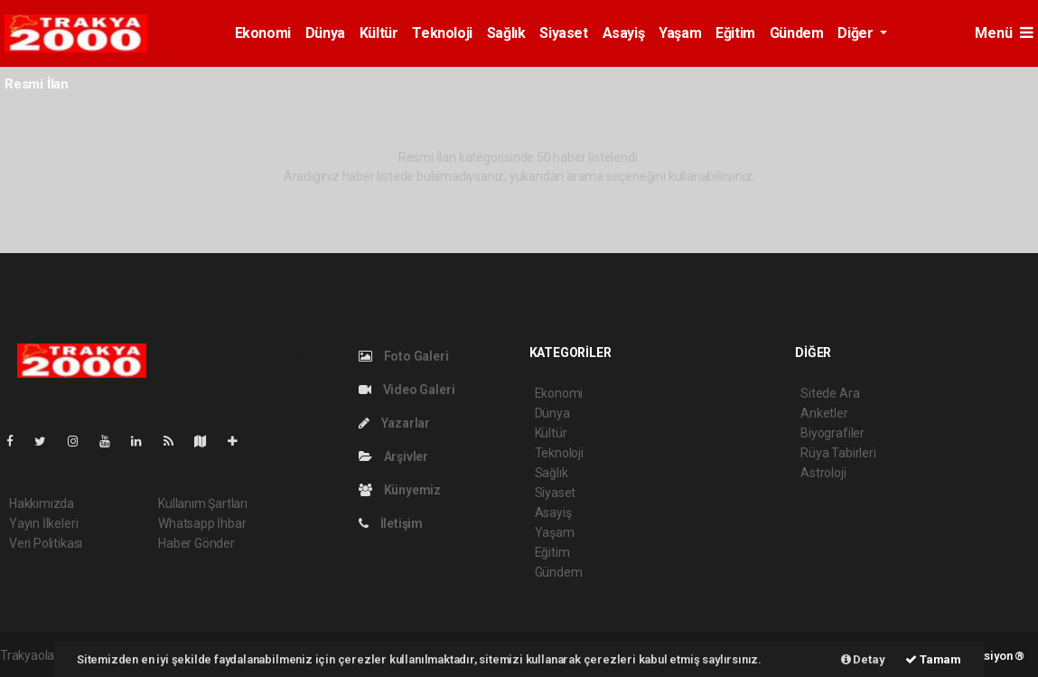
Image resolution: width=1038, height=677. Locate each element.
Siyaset (563, 33)
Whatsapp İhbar (202, 523)
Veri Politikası (45, 543)
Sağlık (506, 33)
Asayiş (624, 33)
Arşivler (393, 456)
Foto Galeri (404, 356)
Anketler (823, 413)
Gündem (797, 33)
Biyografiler (832, 433)
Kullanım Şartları (203, 503)
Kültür (379, 33)
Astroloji (823, 472)
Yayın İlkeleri (43, 523)
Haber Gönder (196, 543)
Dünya (325, 33)
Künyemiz (400, 490)
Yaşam (680, 33)
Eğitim (735, 33)
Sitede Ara (829, 393)
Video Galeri (406, 389)
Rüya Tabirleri (837, 453)
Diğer (856, 33)
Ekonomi (263, 33)
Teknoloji (442, 33)
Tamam (933, 659)
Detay (863, 659)
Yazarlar (394, 423)
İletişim (391, 523)
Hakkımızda (41, 503)
